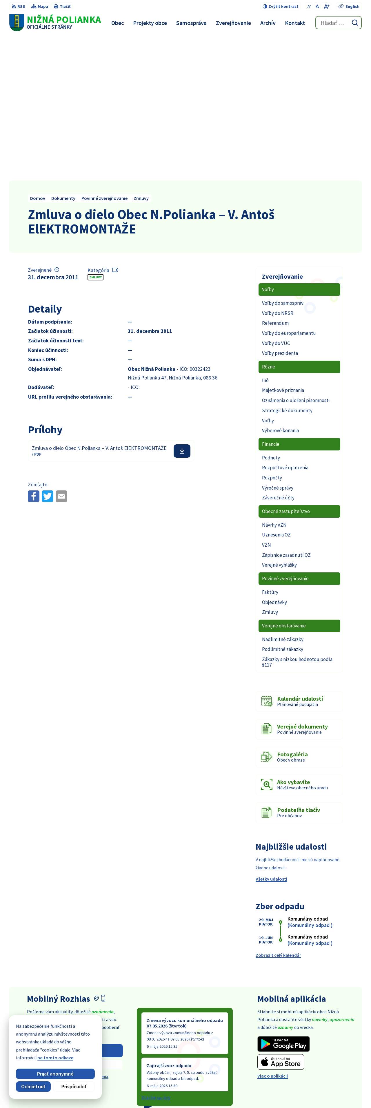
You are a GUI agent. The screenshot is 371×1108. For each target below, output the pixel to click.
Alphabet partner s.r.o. (190, 1092)
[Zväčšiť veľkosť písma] (326, 6)
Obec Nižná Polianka (271, 1092)
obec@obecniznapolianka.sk (332, 1060)
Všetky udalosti (271, 735)
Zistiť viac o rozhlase (75, 920)
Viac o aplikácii (272, 931)
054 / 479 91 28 (317, 1053)
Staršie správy (155, 953)
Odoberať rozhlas (75, 906)
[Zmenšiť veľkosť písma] (309, 6)
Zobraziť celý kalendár (278, 811)
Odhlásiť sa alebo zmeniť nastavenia (75, 932)
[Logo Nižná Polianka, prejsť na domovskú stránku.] (55, 22)
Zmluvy (95, 133)
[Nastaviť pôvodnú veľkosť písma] (317, 6)
